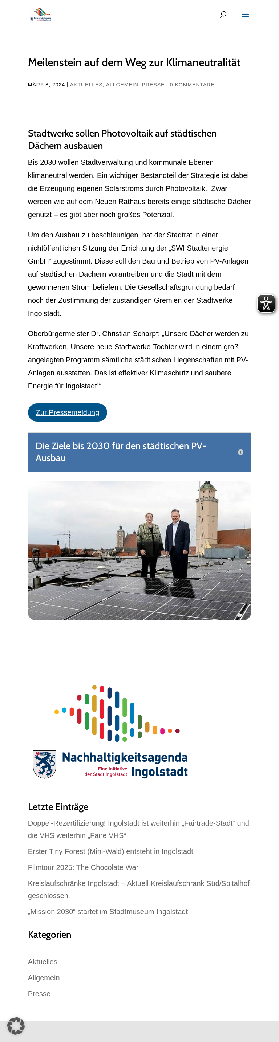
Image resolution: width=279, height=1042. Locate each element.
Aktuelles (86, 84)
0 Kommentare (192, 84)
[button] (16, 1026)
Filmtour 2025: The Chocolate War (83, 867)
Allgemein (122, 84)
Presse (153, 84)
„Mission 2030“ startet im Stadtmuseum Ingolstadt (108, 912)
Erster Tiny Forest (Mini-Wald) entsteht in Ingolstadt (110, 851)
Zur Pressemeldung (68, 412)
